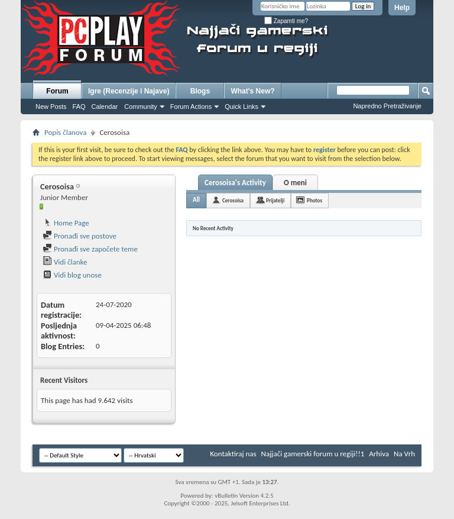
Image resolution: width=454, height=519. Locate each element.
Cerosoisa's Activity (235, 182)
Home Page (66, 222)
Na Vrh (404, 453)
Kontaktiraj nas (233, 453)
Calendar (105, 106)
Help (402, 8)
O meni (295, 182)
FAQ (79, 106)
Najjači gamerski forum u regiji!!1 (313, 453)
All (196, 200)
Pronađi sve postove (79, 235)
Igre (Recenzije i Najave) (128, 91)
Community (140, 106)
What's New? (252, 91)
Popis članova (65, 132)
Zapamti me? (286, 21)
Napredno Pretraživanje (387, 105)
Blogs (200, 91)
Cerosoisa (233, 200)
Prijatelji (275, 200)
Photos (314, 200)
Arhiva (379, 453)
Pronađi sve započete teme (90, 248)
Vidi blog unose (72, 274)
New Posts (51, 106)
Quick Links (241, 106)
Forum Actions (191, 106)
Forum (57, 91)
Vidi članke (65, 261)
